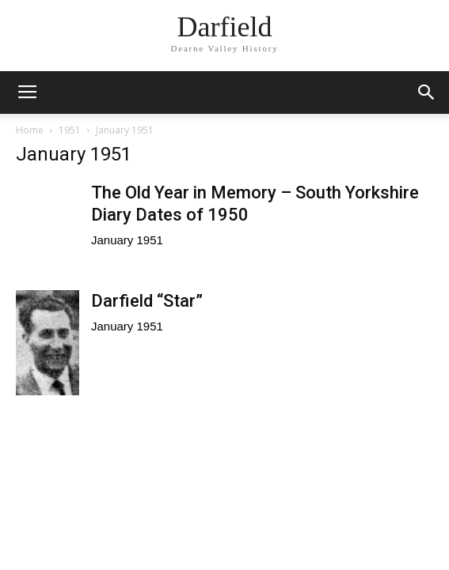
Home (30, 130)
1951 (70, 130)
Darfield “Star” (147, 301)
